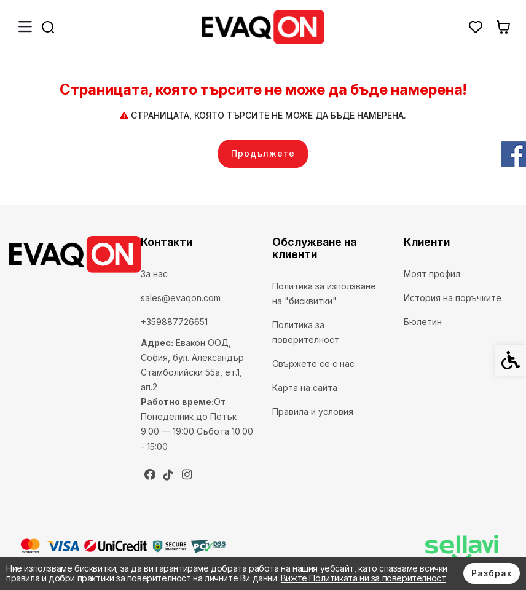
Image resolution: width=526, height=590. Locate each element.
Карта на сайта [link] (304, 387)
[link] (263, 27)
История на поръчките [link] (452, 298)
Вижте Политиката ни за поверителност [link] (363, 578)
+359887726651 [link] (174, 322)
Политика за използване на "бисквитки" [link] (324, 293)
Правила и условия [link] (312, 411)
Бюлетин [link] (423, 322)
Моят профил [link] (432, 274)
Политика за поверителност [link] (305, 332)
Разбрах (491, 573)
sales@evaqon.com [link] (181, 298)
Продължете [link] (263, 153)
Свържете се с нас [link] (313, 363)
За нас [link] (154, 274)
